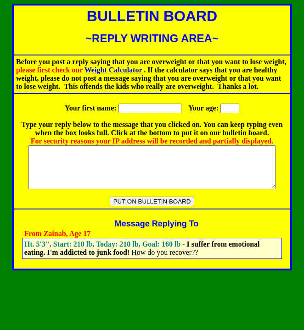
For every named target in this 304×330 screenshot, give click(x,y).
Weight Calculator (113, 70)
